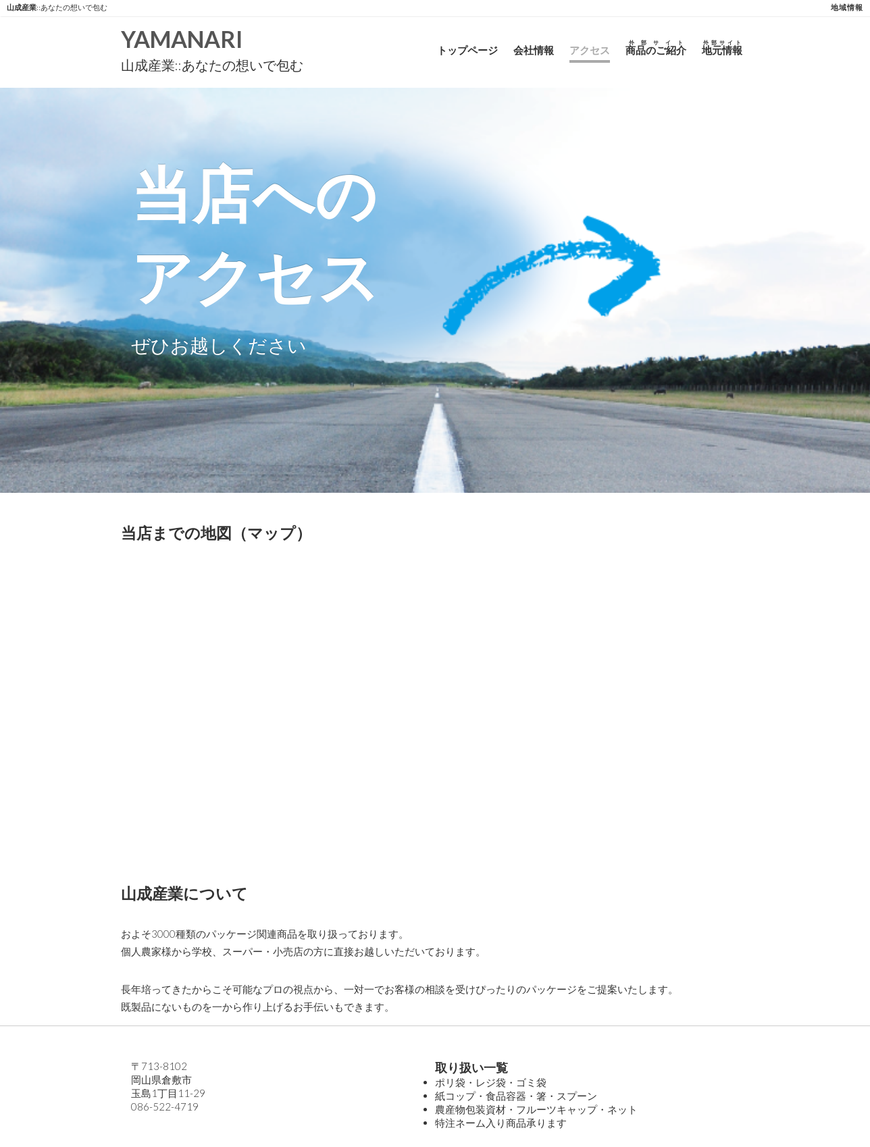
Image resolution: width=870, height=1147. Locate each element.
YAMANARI (181, 39)
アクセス (589, 50)
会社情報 (533, 50)
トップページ (467, 50)
